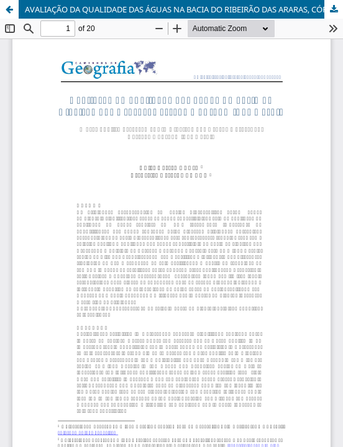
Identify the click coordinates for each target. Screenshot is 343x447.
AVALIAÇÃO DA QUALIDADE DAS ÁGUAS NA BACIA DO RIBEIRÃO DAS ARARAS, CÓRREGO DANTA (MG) (184, 9)
